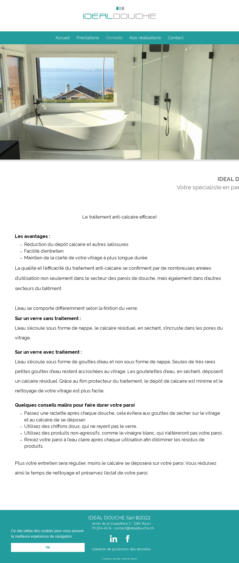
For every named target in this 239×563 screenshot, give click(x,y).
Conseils (114, 37)
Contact (176, 37)
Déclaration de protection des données (119, 549)
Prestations (88, 37)
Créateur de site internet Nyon (119, 558)
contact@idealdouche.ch (134, 528)
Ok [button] (48, 547)
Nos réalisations (145, 37)
